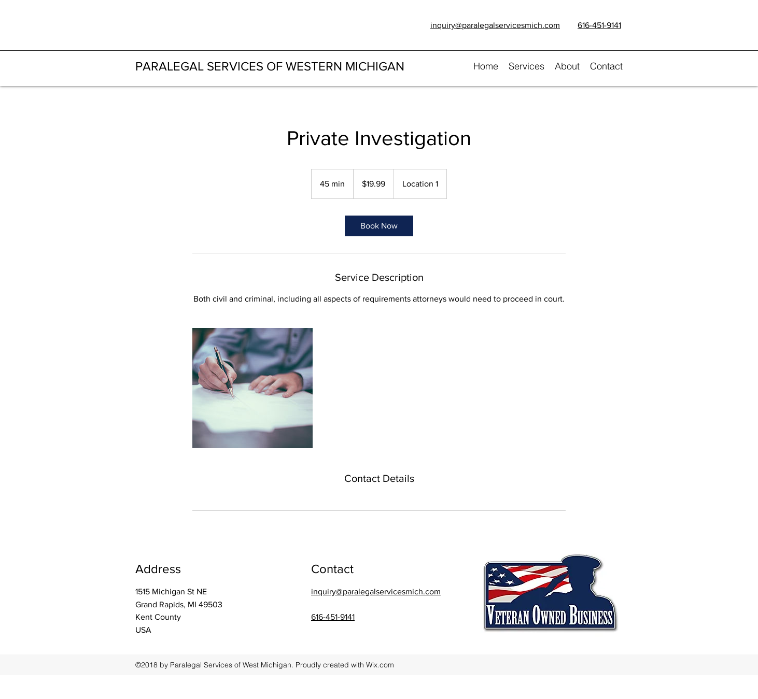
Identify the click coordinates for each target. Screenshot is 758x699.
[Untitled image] (252, 388)
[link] (379, 226)
